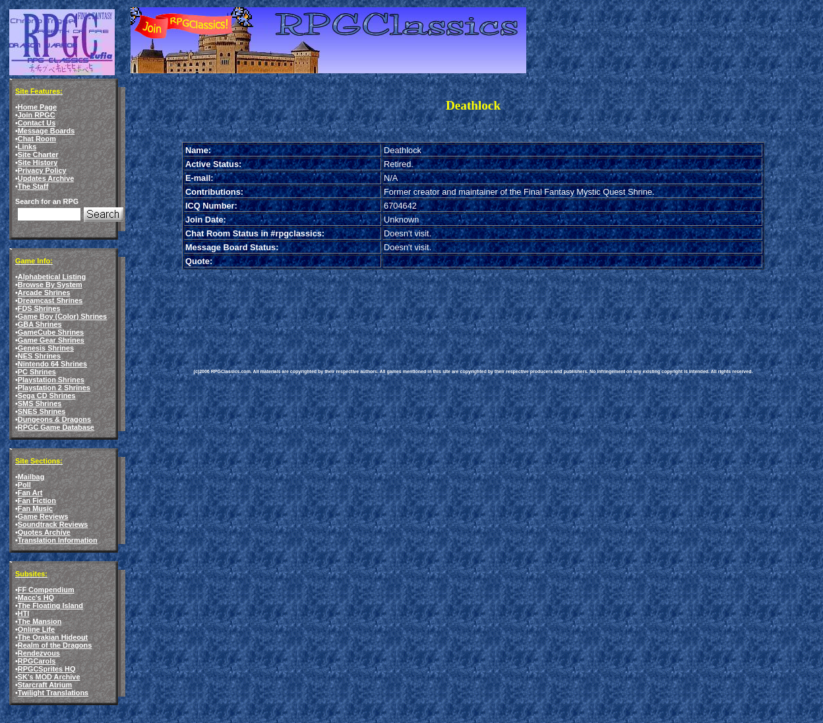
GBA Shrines (40, 324)
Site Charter (38, 154)
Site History (37, 162)
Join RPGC (36, 115)
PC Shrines (37, 372)
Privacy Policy (42, 170)
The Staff (33, 186)
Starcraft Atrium (45, 685)
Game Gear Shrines (51, 340)
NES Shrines (39, 356)
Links (27, 147)
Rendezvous (39, 653)
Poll (24, 485)
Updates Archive (46, 178)
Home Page (37, 107)
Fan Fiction (37, 500)
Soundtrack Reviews (53, 524)
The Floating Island (50, 605)
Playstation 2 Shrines (54, 388)
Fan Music (35, 508)
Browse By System (50, 285)
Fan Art (30, 493)
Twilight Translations (53, 693)
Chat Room (37, 139)
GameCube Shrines (51, 332)
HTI (24, 613)
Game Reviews (43, 516)
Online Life (36, 629)
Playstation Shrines (51, 380)
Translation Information (58, 540)
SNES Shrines (42, 411)
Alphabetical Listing (52, 277)
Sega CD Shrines (47, 395)
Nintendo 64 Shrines (52, 364)
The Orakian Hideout (53, 637)
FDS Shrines (39, 308)
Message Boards (46, 131)
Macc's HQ (36, 598)
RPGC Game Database (56, 427)
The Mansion (39, 621)
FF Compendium (46, 590)
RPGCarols (36, 661)
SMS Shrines (39, 403)
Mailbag (31, 477)
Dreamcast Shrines (50, 300)
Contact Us (36, 123)
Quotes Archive (44, 532)
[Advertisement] (434, 309)
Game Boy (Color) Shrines (62, 316)
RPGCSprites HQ (47, 669)
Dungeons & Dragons (54, 419)
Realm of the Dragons (55, 645)
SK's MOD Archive (49, 677)
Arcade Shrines (44, 292)
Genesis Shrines (46, 348)
